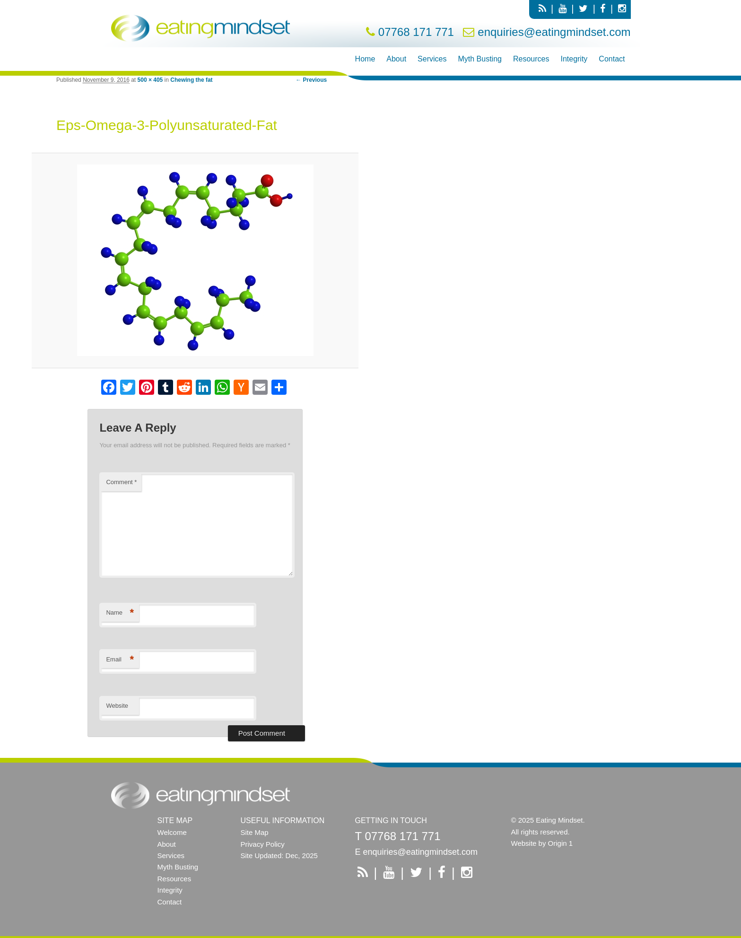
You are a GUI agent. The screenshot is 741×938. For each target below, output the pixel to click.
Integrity (573, 59)
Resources (531, 59)
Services (432, 59)
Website (117, 705)
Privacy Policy (263, 844)
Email (120, 660)
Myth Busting (479, 59)
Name (120, 613)
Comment (121, 482)
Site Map (255, 832)
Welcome (172, 832)
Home (365, 59)
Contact (612, 59)
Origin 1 (560, 843)
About (396, 59)
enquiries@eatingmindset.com (554, 32)
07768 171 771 (416, 32)
